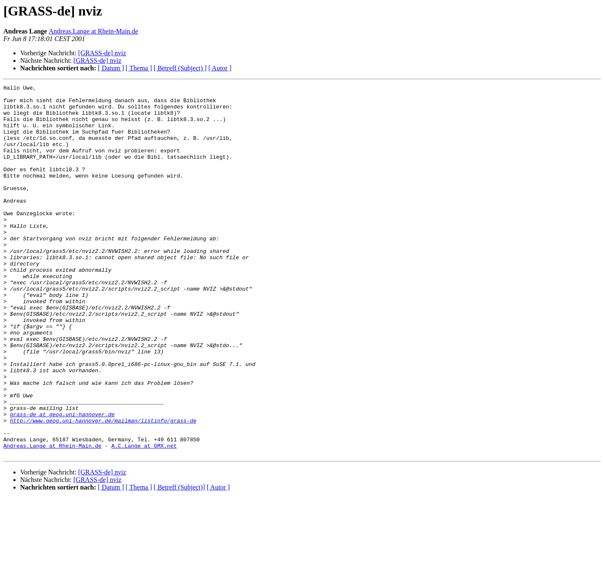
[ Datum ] (111, 68)
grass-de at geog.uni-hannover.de (62, 480)
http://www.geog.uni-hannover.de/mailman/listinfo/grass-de (103, 488)
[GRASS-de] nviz (102, 53)
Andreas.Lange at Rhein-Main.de (93, 31)
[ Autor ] (220, 68)
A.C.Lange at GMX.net (144, 518)
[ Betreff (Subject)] (179, 561)
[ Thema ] (139, 68)
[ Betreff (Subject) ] (180, 68)
